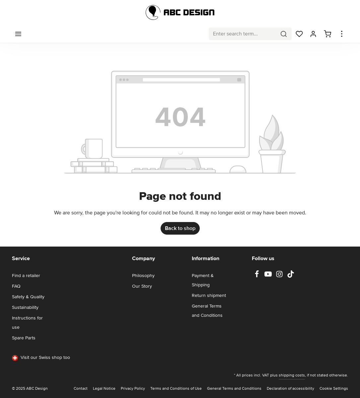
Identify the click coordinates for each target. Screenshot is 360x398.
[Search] (284, 34)
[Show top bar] (341, 34)
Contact (81, 388)
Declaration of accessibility (290, 388)
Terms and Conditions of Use (176, 388)
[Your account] (313, 34)
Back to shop (180, 228)
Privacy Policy (133, 388)
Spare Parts (24, 338)
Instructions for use (27, 322)
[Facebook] (257, 276)
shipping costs (292, 375)
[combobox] (242, 34)
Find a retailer (26, 275)
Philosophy (143, 275)
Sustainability (25, 307)
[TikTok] (290, 276)
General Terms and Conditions (207, 310)
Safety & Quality (28, 297)
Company (143, 258)
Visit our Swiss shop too (41, 358)
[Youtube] (268, 276)
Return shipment (209, 295)
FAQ (16, 286)
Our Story (142, 286)
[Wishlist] (299, 34)
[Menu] (18, 34)
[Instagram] (280, 276)
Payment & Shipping (203, 280)
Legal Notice (104, 388)
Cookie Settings (334, 388)
